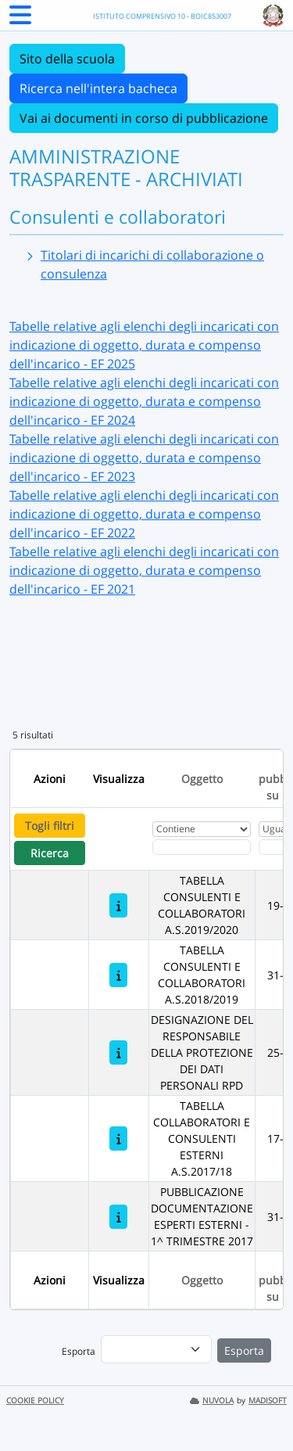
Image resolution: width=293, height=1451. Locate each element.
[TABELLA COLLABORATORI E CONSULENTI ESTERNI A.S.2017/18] (118, 1138)
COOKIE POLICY (35, 1400)
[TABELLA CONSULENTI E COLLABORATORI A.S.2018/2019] (118, 975)
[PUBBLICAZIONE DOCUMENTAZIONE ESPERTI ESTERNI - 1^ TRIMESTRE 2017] (118, 1217)
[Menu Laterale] (20, 19)
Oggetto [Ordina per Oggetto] (202, 778)
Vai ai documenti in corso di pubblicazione (144, 118)
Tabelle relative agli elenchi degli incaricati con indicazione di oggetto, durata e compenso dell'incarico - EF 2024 (144, 401)
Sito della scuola (67, 58)
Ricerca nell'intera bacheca (98, 88)
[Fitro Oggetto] (201, 847)
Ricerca (49, 853)
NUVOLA (212, 1400)
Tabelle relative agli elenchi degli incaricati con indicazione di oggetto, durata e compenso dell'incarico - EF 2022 (144, 514)
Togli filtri (49, 825)
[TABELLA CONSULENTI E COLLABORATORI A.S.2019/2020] (118, 905)
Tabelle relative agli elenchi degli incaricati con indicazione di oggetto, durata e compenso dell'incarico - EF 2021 (144, 570)
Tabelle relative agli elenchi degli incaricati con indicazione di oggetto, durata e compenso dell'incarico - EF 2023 (144, 457)
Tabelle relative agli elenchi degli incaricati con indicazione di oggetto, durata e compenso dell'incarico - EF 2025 (144, 345)
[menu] (156, 1349)
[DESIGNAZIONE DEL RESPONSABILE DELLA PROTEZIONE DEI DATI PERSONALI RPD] (118, 1052)
